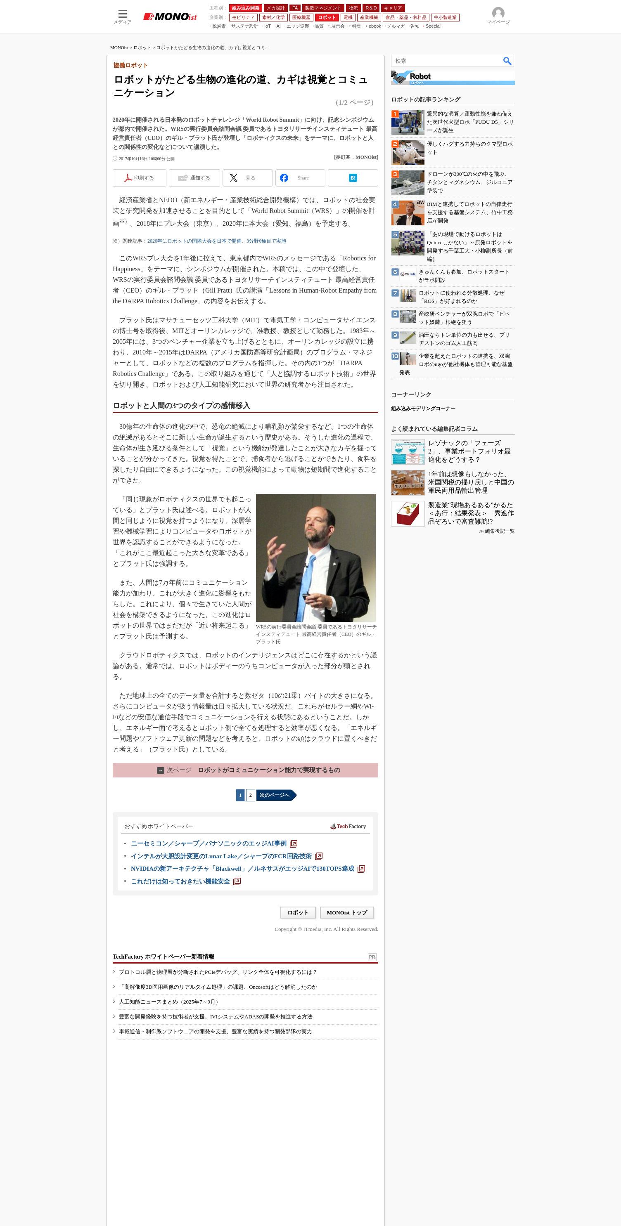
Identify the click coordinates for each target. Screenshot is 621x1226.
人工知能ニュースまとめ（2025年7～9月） (170, 1002)
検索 (508, 60)
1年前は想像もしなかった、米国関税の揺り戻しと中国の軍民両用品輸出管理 (471, 482)
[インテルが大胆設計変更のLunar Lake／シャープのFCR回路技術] (226, 856)
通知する (200, 178)
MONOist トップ (347, 912)
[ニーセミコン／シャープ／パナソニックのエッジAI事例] (214, 843)
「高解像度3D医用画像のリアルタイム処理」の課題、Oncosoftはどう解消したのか (218, 987)
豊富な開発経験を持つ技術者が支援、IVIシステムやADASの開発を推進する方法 (216, 1016)
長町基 (343, 157)
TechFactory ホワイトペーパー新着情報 (163, 957)
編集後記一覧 (500, 531)
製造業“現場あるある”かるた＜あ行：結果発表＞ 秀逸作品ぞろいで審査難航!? (471, 513)
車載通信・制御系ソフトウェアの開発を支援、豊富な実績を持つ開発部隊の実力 (215, 1031)
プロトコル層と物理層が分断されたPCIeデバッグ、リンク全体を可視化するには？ (218, 972)
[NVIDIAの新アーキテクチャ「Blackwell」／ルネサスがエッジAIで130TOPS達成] (248, 868)
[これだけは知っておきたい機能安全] (186, 881)
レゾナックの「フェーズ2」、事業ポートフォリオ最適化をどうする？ (469, 451)
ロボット (142, 47)
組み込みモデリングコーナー (423, 408)
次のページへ (274, 795)
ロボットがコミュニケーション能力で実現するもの (248, 770)
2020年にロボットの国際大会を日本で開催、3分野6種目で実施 (216, 241)
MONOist (119, 47)
